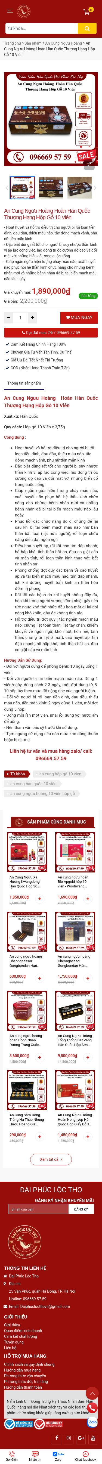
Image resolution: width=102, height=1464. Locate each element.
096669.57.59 (34, 1299)
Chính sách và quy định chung (29, 1364)
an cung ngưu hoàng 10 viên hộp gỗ (42, 793)
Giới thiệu (12, 1325)
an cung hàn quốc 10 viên (33, 783)
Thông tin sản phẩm (24, 383)
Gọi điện (12, 1456)
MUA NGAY (79, 317)
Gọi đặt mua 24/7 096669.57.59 (51, 332)
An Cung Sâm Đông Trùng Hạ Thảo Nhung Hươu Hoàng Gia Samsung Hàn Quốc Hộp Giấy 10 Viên (27, 1120)
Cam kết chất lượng (20, 1336)
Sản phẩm (33, 43)
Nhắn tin (35, 1456)
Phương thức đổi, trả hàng (26, 1381)
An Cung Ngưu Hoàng (63, 43)
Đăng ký (81, 1209)
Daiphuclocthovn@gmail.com (45, 1306)
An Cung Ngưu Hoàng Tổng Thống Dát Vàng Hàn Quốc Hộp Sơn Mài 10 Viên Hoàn (75, 1041)
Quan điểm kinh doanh (23, 1331)
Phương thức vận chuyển (25, 1376)
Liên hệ (10, 1348)
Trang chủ (12, 43)
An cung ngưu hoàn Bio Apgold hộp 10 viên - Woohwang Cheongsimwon (73, 882)
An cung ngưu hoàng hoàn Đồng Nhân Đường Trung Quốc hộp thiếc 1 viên (26, 1041)
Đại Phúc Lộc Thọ (51, 1190)
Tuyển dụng (14, 1342)
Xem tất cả (51, 1159)
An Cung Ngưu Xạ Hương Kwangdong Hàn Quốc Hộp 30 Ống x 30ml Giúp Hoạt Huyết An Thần (27, 882)
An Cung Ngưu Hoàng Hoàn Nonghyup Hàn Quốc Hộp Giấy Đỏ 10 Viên (75, 1120)
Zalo (58, 1456)
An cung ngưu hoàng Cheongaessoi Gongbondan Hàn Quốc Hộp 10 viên (26, 961)
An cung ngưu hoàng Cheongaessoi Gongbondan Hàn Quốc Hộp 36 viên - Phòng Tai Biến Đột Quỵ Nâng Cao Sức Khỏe (74, 961)
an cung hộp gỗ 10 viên (60, 774)
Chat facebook (85, 1456)
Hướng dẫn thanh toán (23, 1387)
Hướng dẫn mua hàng (22, 1370)
